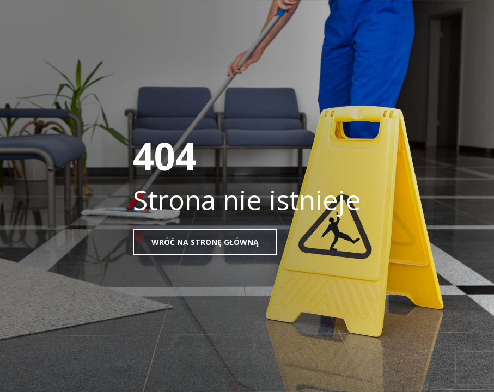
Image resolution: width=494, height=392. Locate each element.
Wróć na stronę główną (205, 242)
